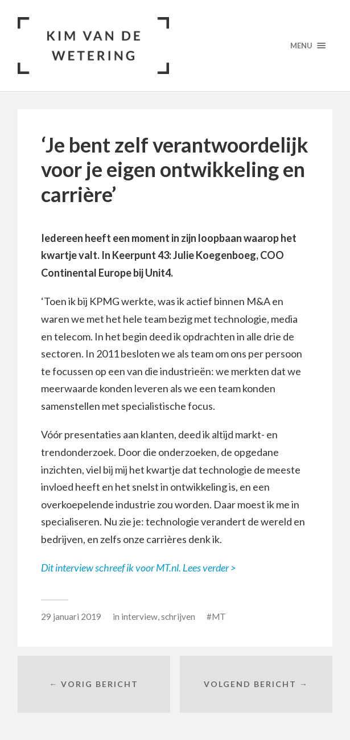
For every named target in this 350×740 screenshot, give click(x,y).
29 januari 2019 (71, 616)
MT (219, 616)
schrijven (178, 616)
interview (139, 616)
